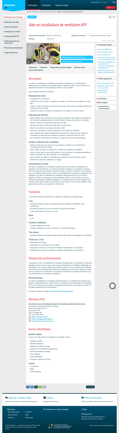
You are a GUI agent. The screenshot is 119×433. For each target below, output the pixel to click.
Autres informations (36, 70)
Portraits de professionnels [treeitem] (14, 48)
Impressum (111, 425)
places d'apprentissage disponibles (72, 61)
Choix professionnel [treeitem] (11, 27)
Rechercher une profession (48, 12)
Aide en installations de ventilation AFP (70, 12)
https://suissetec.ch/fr (40, 317)
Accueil (29, 12)
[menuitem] (33, 5)
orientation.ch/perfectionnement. (61, 291)
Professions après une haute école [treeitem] (12, 42)
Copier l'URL (90, 387)
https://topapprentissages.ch (42, 319)
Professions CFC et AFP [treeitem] (12, 32)
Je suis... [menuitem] (110, 7)
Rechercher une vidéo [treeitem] (12, 22)
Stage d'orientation (13, 415)
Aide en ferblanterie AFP (105, 52)
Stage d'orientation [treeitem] (11, 52)
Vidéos (27, 415)
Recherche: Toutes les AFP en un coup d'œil (106, 87)
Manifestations (29, 418)
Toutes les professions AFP (106, 83)
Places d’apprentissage (13, 412)
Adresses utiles (79, 67)
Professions (36, 12)
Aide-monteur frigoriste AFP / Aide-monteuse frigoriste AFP (106, 59)
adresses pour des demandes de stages (74, 57)
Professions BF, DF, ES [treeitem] (12, 36)
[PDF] (110, 17)
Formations (28, 412)
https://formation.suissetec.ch (42, 321)
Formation (43, 67)
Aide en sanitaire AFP (104, 55)
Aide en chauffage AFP (104, 49)
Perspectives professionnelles (60, 67)
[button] (28, 387)
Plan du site (92, 425)
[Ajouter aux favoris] (114, 17)
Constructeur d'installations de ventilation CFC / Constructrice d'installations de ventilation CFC (106, 65)
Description (33, 67)
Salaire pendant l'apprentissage (102, 91)
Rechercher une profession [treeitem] (13, 17)
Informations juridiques (102, 425)
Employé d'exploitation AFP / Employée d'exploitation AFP (106, 71)
